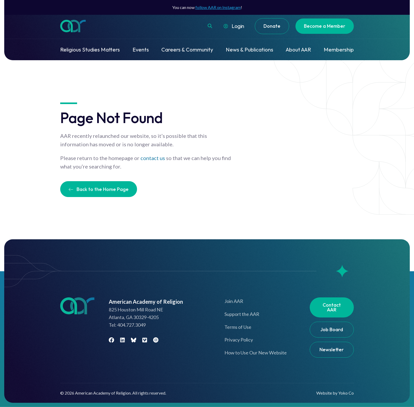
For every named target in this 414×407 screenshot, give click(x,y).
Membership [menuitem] (339, 49)
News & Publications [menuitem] (249, 49)
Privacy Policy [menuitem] (238, 340)
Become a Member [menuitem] (324, 26)
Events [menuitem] (141, 49)
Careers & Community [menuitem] (187, 49)
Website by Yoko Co (335, 392)
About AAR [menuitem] (298, 49)
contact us (152, 158)
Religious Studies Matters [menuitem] (90, 49)
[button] (210, 26)
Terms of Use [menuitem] (237, 327)
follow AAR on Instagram (218, 7)
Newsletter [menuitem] (331, 350)
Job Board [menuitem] (331, 329)
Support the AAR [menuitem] (241, 314)
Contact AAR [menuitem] (332, 307)
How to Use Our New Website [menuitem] (255, 352)
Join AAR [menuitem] (233, 301)
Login (238, 26)
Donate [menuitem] (272, 26)
